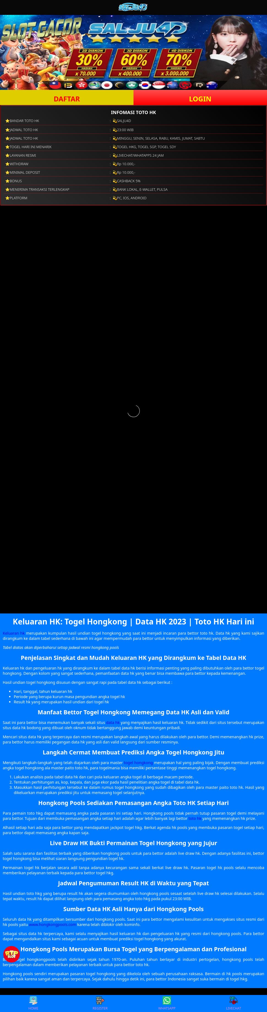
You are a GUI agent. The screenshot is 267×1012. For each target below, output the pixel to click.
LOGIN (200, 98)
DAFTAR (67, 98)
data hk (113, 722)
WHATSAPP (166, 1003)
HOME (33, 1003)
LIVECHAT (233, 1003)
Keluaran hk (14, 633)
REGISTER (100, 1003)
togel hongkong (138, 762)
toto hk (195, 818)
